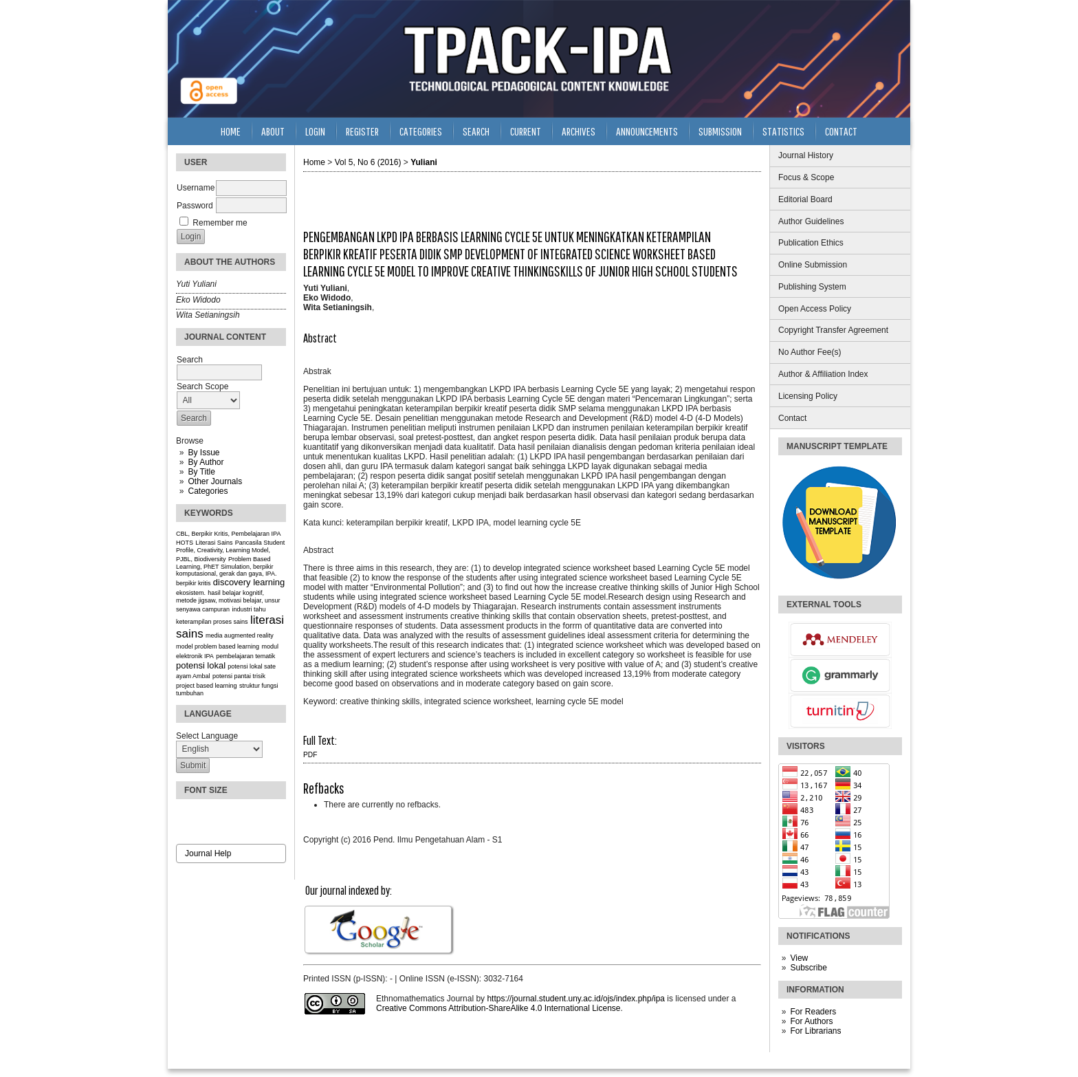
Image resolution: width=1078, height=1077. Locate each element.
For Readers (813, 1011)
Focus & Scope (806, 177)
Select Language (207, 736)
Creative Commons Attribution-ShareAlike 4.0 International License (498, 1008)
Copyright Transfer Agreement (833, 330)
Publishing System (812, 287)
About (273, 131)
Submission (720, 131)
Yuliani (423, 162)
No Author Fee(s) (809, 352)
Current (525, 131)
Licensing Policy (807, 396)
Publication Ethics (811, 243)
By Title (201, 472)
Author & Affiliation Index (823, 374)
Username (195, 188)
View (799, 958)
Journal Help (208, 853)
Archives (578, 131)
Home (231, 131)
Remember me (219, 223)
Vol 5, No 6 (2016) (368, 162)
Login (315, 131)
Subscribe (808, 967)
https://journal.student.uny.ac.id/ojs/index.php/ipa (576, 998)
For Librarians (815, 1031)
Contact (792, 418)
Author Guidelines (811, 221)
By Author (205, 462)
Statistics (783, 131)
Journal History (805, 155)
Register (362, 131)
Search (476, 131)
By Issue (203, 452)
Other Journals (215, 481)
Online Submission (812, 265)
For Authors (811, 1021)
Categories (208, 491)
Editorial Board (805, 199)
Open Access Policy (814, 309)
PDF (310, 755)
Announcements (647, 131)
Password (195, 205)
